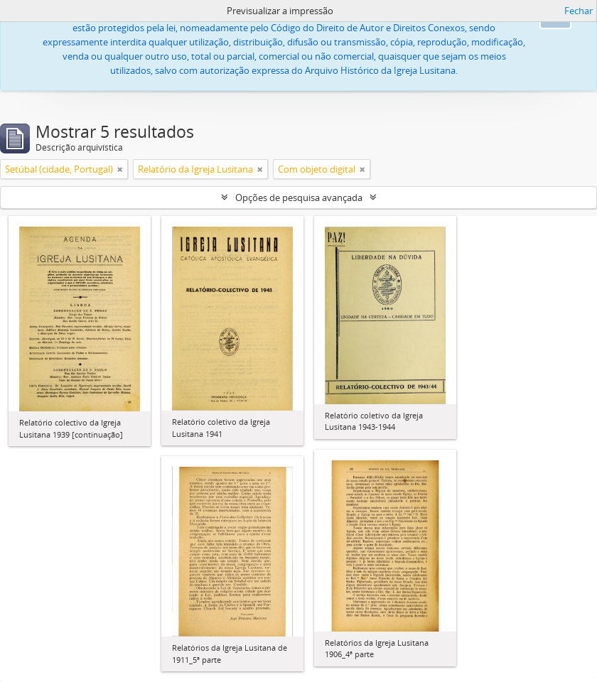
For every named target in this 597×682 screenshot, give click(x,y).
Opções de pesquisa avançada (298, 197)
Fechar (578, 10)
